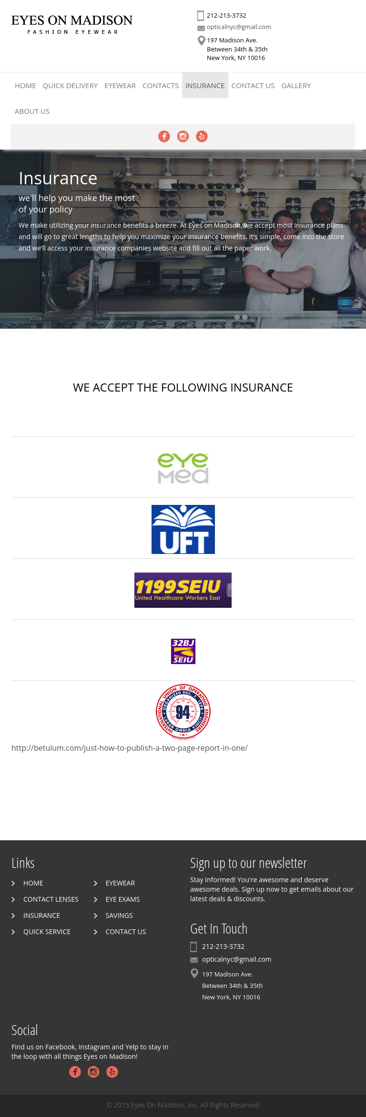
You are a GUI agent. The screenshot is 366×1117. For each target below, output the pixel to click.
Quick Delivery (70, 85)
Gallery (296, 85)
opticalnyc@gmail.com (239, 26)
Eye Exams (123, 899)
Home (25, 85)
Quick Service (47, 931)
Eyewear (120, 85)
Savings (119, 915)
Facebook (164, 136)
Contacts (160, 85)
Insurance (204, 85)
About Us (32, 111)
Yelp (202, 136)
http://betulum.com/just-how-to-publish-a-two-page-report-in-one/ (129, 748)
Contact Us (253, 85)
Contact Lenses (51, 899)
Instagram (183, 136)
